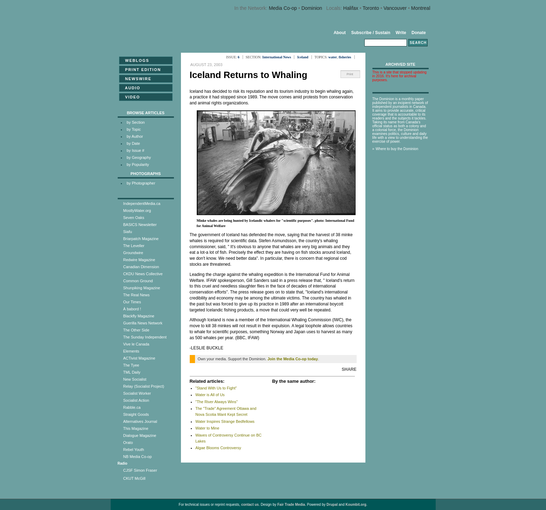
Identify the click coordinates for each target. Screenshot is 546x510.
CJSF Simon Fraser (140, 470)
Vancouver (395, 8)
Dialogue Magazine (139, 435)
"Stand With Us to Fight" (216, 388)
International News (276, 57)
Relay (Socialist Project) (143, 386)
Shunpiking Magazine (141, 288)
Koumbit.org (355, 504)
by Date (133, 143)
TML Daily (132, 372)
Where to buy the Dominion (397, 149)
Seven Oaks (133, 217)
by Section (136, 122)
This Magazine (136, 428)
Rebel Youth (133, 449)
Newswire (136, 79)
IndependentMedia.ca (142, 203)
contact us (250, 504)
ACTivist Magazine (139, 358)
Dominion (311, 8)
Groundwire (133, 253)
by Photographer (141, 183)
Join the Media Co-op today (292, 359)
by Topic (134, 129)
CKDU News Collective (143, 274)
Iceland (302, 57)
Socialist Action (136, 400)
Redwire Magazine (139, 260)
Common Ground (138, 281)
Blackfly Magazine (139, 316)
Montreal (420, 8)
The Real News (136, 295)
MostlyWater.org (137, 210)
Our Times (132, 302)
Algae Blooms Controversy (218, 448)
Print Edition (141, 69)
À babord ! (132, 309)
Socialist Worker (137, 393)
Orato (128, 442)
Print (350, 74)
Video (130, 97)
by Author (135, 136)
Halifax (350, 8)
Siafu (127, 232)
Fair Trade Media (291, 504)
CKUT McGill (134, 478)
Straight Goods (136, 414)
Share (349, 369)
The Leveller (134, 246)
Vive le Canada (136, 344)
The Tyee (131, 365)
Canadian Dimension (141, 267)
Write (401, 32)
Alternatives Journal (140, 421)
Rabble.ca (132, 407)
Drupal (332, 504)
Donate (418, 32)
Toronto (371, 8)
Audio (131, 88)
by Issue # (135, 150)
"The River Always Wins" (216, 402)
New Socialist (135, 379)
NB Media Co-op (137, 456)
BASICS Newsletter (140, 224)
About (339, 32)
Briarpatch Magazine (141, 239)
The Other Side (136, 330)
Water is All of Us (210, 395)
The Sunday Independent (145, 337)
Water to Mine (207, 428)
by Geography (139, 157)
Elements (131, 351)
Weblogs (135, 60)
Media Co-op (283, 8)
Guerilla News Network (143, 323)
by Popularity (138, 164)
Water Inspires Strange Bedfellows (224, 421)
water (333, 57)
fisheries (345, 57)
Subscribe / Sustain (370, 32)
